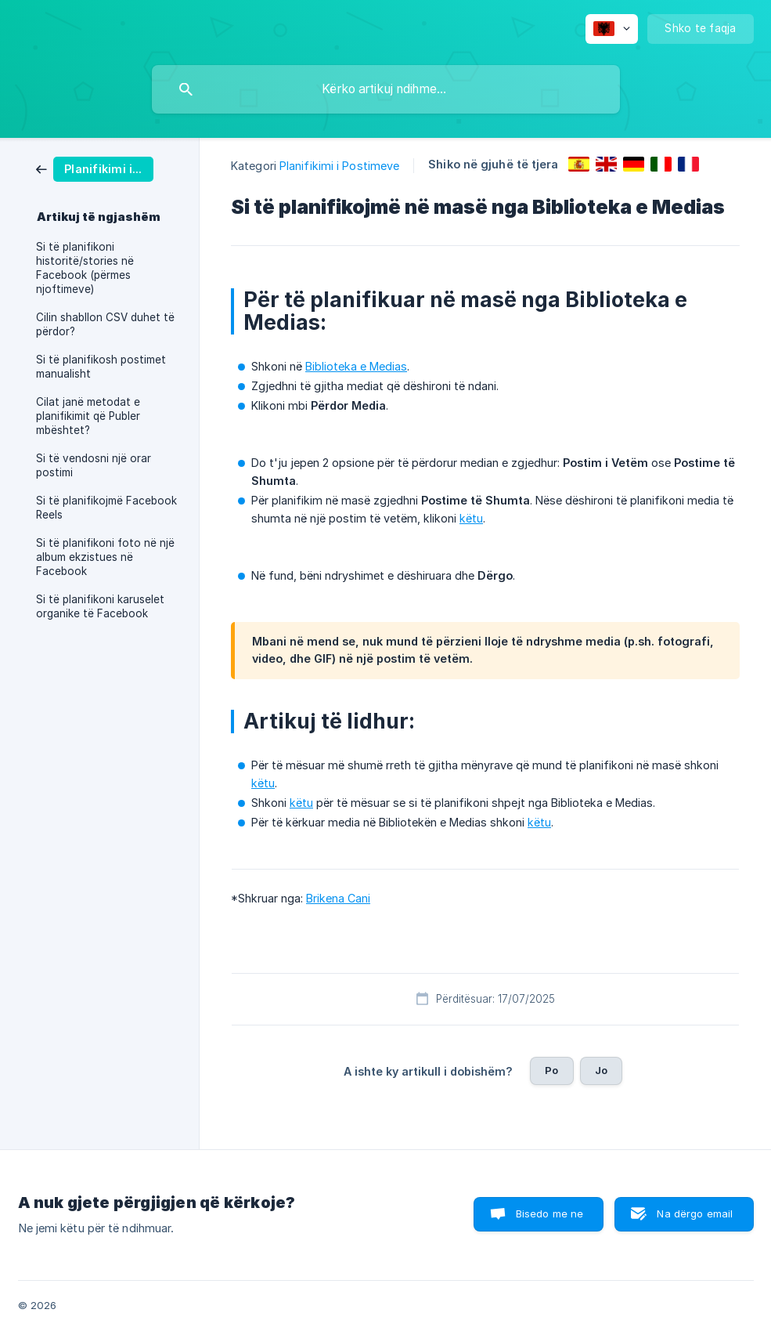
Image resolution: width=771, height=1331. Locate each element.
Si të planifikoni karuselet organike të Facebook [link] (100, 606)
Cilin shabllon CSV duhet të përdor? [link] (105, 324)
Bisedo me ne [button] (550, 1213)
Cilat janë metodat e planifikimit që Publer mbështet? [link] (88, 416)
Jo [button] (601, 1070)
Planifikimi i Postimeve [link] (339, 165)
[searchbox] (386, 89)
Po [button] (551, 1070)
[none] (611, 29)
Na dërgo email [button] (695, 1213)
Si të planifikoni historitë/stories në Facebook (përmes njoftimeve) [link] (85, 268)
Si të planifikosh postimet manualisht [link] (101, 366)
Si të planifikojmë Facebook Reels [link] (106, 507)
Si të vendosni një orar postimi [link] (93, 465)
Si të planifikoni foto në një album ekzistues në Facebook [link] (105, 557)
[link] (94, 168)
